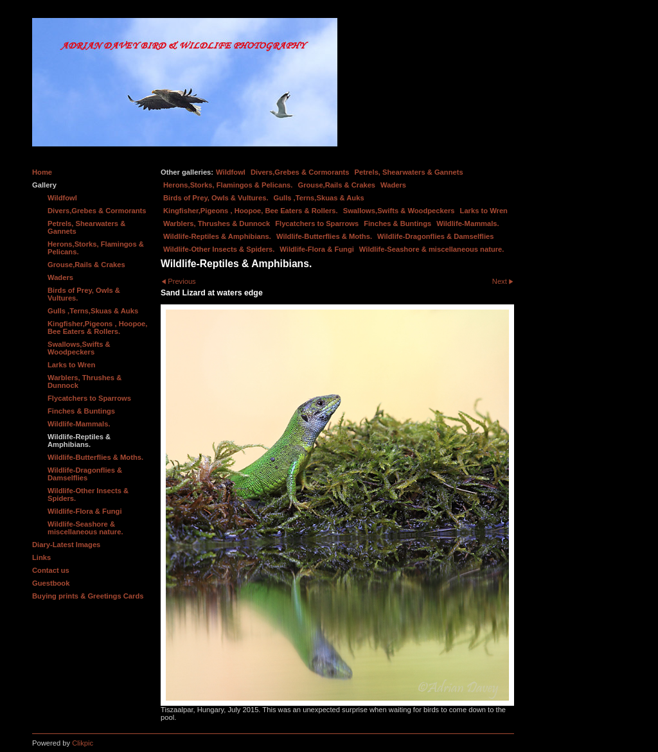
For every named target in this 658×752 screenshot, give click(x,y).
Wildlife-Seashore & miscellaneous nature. (431, 249)
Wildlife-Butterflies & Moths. (324, 236)
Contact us (50, 570)
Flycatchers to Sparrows (317, 223)
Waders (393, 185)
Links (41, 557)
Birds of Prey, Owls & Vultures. (216, 198)
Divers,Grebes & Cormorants (300, 172)
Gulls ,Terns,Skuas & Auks (319, 198)
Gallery (44, 185)
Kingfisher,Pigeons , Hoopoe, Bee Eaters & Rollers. (250, 210)
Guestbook (50, 583)
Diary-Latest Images (66, 544)
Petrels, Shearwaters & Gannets (409, 172)
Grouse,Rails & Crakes (336, 185)
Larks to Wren (484, 210)
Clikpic (82, 743)
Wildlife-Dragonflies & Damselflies (435, 236)
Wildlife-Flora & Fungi (317, 249)
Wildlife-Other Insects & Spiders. (218, 249)
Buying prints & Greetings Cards (87, 596)
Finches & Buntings (397, 223)
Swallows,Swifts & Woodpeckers (399, 210)
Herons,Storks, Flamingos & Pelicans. (227, 185)
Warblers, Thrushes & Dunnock (216, 223)
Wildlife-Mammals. (467, 223)
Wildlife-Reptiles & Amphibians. (217, 236)
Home (42, 172)
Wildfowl (230, 172)
